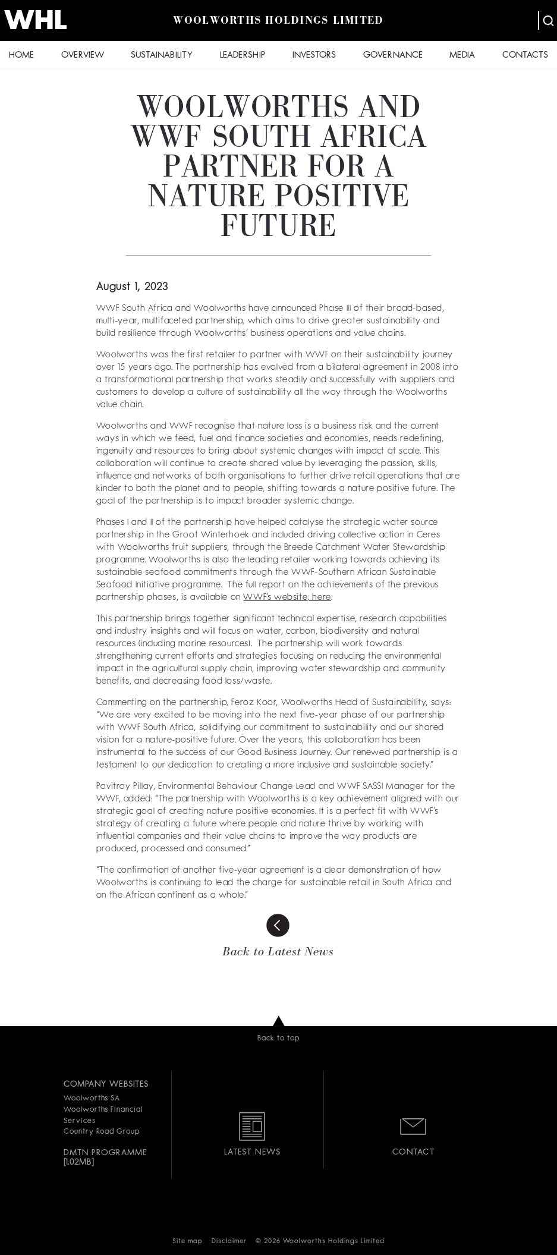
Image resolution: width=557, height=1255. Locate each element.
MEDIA (462, 55)
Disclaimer (229, 1241)
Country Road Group (102, 1132)
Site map (187, 1241)
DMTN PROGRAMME (105, 1153)
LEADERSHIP (242, 55)
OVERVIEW (82, 55)
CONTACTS (525, 55)
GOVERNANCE (393, 55)
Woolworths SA (92, 1098)
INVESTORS (314, 55)
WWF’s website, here (287, 597)
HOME (21, 55)
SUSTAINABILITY (162, 55)
